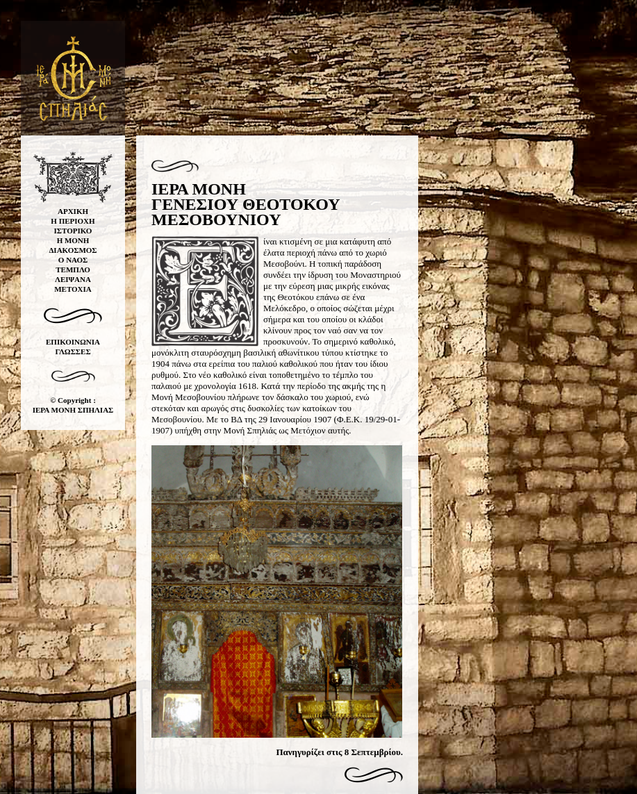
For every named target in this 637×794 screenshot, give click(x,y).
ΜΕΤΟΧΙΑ (73, 289)
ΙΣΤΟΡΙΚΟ (73, 230)
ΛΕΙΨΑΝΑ (73, 279)
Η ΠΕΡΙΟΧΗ (72, 221)
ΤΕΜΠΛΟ (73, 269)
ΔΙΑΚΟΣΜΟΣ (73, 250)
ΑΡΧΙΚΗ (73, 211)
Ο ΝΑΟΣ (73, 260)
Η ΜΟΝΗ (73, 240)
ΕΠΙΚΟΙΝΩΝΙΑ (73, 342)
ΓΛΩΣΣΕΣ (72, 351)
